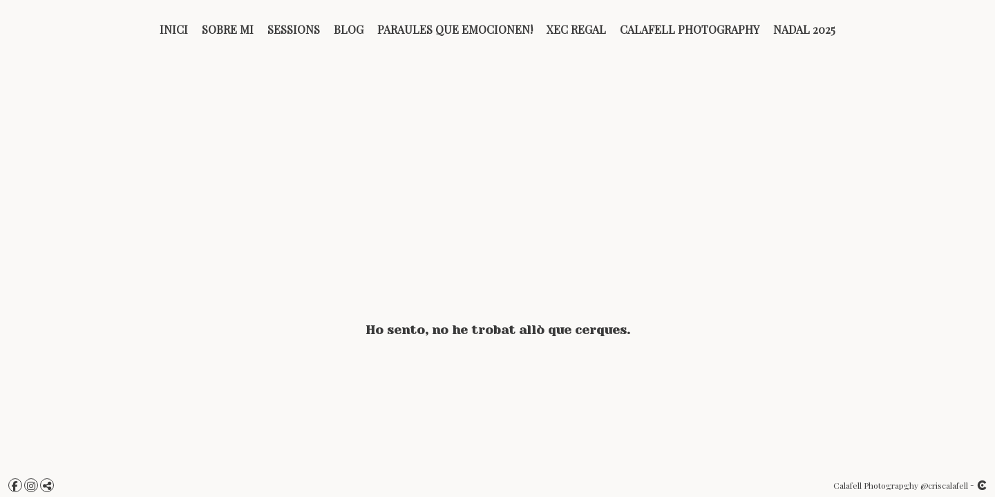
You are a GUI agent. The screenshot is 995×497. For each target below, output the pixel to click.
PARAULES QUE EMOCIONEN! (455, 29)
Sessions (293, 29)
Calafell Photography (689, 29)
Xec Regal (576, 29)
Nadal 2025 (804, 29)
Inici (174, 29)
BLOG (348, 29)
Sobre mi (228, 29)
